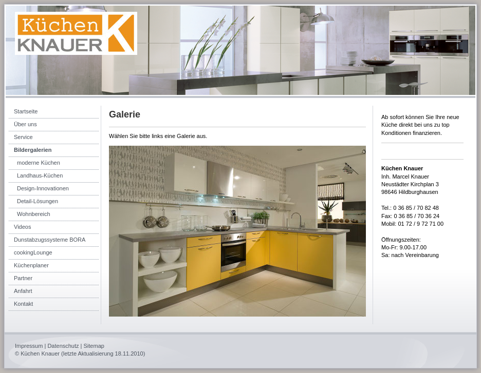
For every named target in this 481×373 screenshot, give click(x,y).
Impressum (29, 346)
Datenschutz (63, 346)
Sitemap (94, 346)
